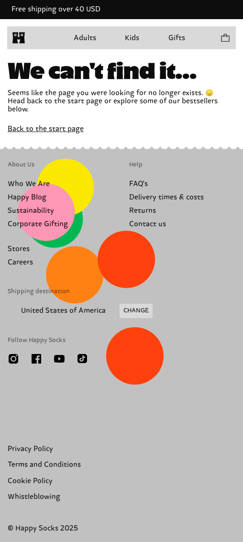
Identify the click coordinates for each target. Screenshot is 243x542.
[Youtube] (59, 358)
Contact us (147, 224)
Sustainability (31, 211)
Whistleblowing (34, 497)
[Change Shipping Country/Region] (80, 311)
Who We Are (29, 184)
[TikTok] (82, 358)
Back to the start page (46, 129)
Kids (132, 38)
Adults (85, 38)
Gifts (176, 38)
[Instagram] (13, 358)
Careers (20, 262)
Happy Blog (27, 197)
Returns (142, 211)
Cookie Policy (30, 481)
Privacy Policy (30, 449)
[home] (18, 38)
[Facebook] (36, 358)
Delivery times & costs (166, 197)
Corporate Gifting (38, 224)
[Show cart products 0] (225, 37)
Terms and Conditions (44, 465)
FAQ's (138, 184)
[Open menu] (37, 38)
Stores (19, 249)
